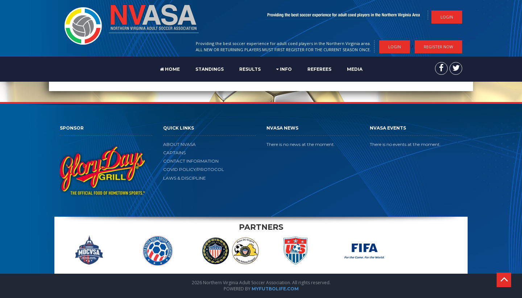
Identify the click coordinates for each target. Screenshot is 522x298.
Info (284, 69)
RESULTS (250, 69)
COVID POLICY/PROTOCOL (193, 169)
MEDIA (354, 69)
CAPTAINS (174, 152)
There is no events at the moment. (405, 144)
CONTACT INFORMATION (191, 161)
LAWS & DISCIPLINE (184, 178)
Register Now (438, 46)
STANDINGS (209, 69)
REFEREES (319, 69)
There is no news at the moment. (300, 144)
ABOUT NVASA (179, 144)
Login (394, 46)
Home (170, 69)
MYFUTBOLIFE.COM (275, 288)
